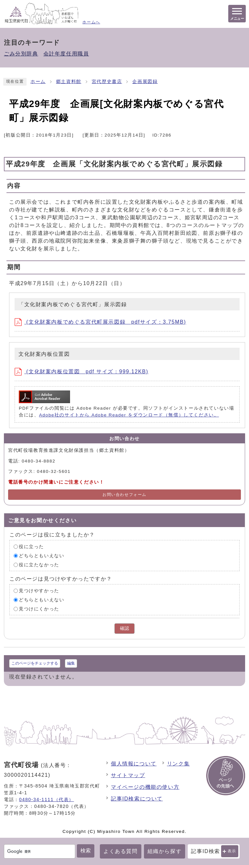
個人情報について (134, 763)
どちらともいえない (41, 555)
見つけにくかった (39, 609)
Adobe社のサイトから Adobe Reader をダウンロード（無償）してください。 (129, 415)
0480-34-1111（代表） (46, 799)
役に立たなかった (39, 564)
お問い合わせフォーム (124, 495)
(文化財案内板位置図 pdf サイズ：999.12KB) (81, 371)
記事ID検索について (137, 798)
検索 (85, 850)
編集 (71, 663)
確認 (124, 628)
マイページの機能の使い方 (145, 787)
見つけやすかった (39, 590)
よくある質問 (120, 851)
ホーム (38, 81)
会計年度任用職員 (66, 53)
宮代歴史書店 (107, 81)
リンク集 (178, 763)
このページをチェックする (34, 663)
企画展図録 (145, 81)
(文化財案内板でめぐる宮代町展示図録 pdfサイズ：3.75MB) (100, 322)
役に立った (31, 546)
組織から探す (165, 851)
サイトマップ (128, 775)
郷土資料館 (68, 81)
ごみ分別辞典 (21, 53)
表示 (232, 851)
